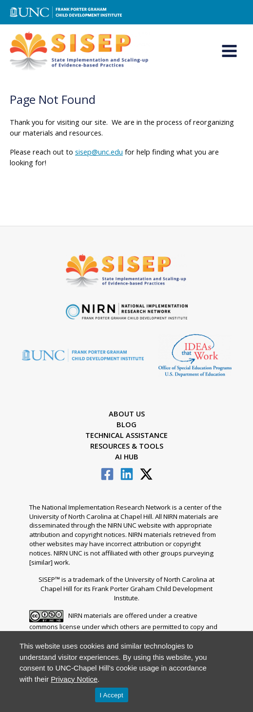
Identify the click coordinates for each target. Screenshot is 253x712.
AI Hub (126, 456)
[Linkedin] (127, 474)
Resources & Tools (126, 446)
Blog (126, 424)
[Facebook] (107, 474)
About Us (127, 414)
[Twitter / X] (146, 474)
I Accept (111, 695)
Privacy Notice (74, 679)
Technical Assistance (126, 435)
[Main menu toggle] (229, 51)
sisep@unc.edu (99, 152)
